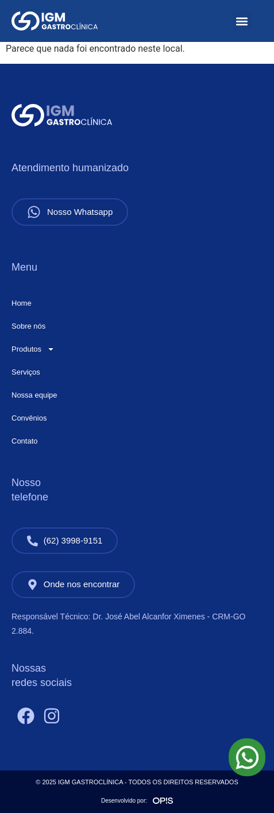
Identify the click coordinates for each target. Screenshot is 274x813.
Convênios (29, 418)
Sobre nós (28, 326)
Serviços (25, 372)
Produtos (33, 349)
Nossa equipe (34, 395)
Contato (24, 441)
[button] (242, 20)
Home (21, 303)
